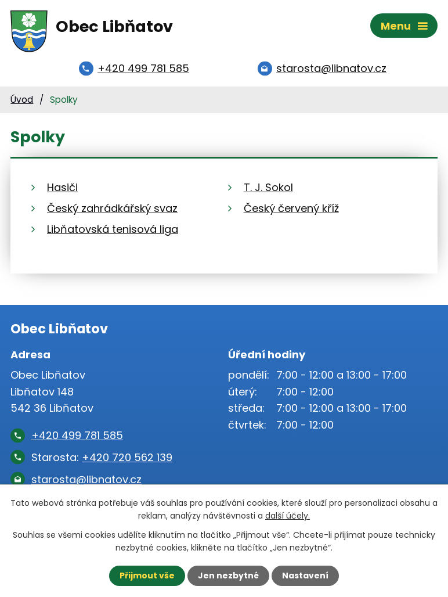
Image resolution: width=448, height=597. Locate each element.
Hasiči (62, 187)
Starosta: (101, 457)
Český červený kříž (291, 208)
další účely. (287, 516)
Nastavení (305, 575)
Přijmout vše (147, 575)
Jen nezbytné (228, 575)
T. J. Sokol (268, 187)
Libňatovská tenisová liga (112, 229)
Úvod (21, 99)
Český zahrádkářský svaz (112, 208)
